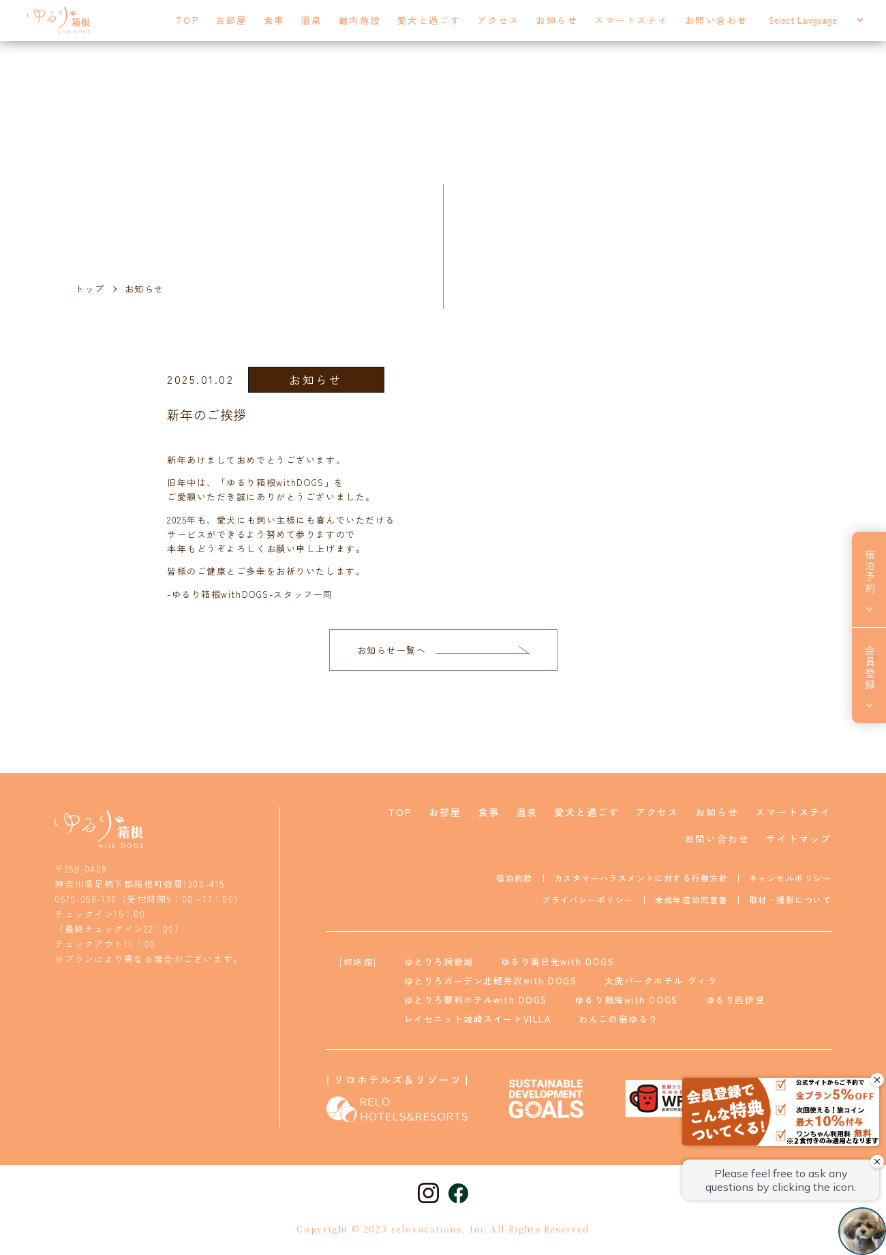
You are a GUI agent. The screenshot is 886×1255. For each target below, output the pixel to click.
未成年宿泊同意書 (692, 899)
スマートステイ (631, 20)
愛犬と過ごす (429, 20)
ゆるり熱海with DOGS (626, 999)
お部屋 (231, 20)
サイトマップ (798, 838)
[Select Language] (816, 20)
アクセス (498, 20)
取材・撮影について (790, 899)
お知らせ (557, 20)
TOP (188, 20)
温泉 (311, 20)
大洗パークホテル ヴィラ (661, 980)
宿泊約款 (514, 877)
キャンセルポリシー (790, 877)
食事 (274, 20)
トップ (90, 288)
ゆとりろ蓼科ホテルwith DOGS (475, 999)
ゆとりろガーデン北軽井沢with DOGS (490, 980)
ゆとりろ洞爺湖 (439, 961)
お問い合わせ (716, 20)
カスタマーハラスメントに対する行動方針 (641, 877)
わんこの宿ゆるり (618, 1018)
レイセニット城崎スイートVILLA (478, 1018)
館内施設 (360, 20)
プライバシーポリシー (587, 899)
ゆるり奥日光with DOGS (557, 961)
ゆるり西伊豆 (735, 999)
